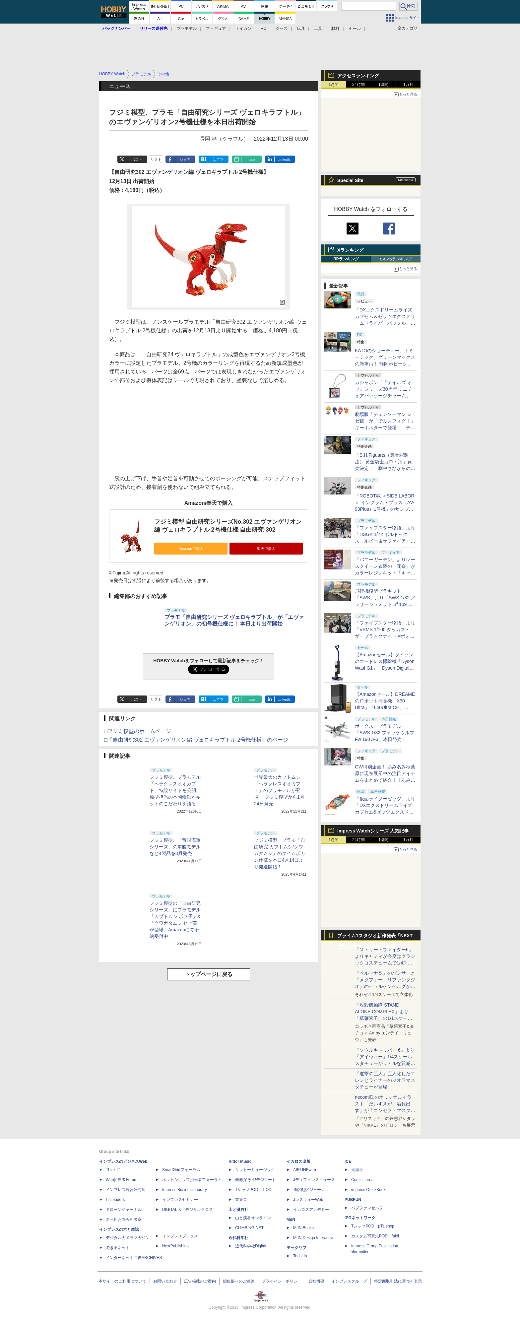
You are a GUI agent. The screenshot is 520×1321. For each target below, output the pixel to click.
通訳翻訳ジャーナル (311, 1189)
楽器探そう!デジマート (255, 1179)
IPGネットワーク (360, 1218)
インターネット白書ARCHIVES (134, 1257)
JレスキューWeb (308, 1199)
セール (355, 28)
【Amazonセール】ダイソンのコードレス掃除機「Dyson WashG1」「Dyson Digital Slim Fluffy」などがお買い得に (385, 668)
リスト (156, 160)
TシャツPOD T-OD (253, 1189)
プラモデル (187, 28)
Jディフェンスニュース (314, 1179)
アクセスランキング (358, 75)
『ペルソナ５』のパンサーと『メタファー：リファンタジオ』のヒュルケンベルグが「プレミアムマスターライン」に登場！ (385, 986)
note (251, 160)
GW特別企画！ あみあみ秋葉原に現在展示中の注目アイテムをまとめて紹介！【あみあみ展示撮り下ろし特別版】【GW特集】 (385, 780)
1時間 (334, 84)
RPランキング (346, 259)
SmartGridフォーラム (181, 1169)
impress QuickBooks (369, 1189)
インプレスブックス (180, 1236)
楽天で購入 (266, 549)
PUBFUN (353, 1199)
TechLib (300, 1256)
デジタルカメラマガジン (128, 1237)
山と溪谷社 (238, 1209)
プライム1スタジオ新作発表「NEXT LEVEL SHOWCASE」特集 (375, 937)
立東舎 (241, 1199)
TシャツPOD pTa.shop (372, 1226)
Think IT (113, 1169)
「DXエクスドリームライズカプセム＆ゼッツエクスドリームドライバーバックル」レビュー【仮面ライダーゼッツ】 (385, 323)
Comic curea (362, 1179)
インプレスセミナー (180, 1199)
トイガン (243, 28)
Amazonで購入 (190, 549)
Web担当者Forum (121, 1179)
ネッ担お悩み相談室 (124, 1219)
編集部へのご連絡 (239, 1281)
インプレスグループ (349, 1281)
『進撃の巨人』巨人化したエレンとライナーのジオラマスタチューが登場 (385, 1080)
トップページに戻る (208, 974)
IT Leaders (115, 1199)
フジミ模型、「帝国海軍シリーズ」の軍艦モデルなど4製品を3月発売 (175, 846)
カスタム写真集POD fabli (375, 1236)
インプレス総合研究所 (126, 1189)
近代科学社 (238, 1237)
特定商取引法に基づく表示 (398, 1281)
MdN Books (303, 1227)
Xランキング (350, 250)
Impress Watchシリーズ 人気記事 (373, 830)
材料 (335, 28)
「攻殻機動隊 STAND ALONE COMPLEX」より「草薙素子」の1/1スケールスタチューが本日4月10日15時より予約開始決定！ (384, 1018)
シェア (184, 160)
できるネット (118, 1247)
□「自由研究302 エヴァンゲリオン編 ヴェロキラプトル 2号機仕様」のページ (196, 740)
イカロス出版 (298, 1161)
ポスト (136, 160)
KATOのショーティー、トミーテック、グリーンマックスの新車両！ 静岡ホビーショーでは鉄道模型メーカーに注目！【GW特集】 (385, 364)
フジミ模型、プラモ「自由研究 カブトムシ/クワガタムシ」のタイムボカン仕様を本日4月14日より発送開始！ (279, 853)
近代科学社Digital (250, 1246)
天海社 (357, 1169)
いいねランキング (396, 259)
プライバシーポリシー (281, 1281)
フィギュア (216, 28)
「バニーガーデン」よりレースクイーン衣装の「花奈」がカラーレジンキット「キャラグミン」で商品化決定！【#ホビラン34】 (385, 573)
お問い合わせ (165, 1281)
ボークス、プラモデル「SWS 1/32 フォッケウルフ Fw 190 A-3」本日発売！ (384, 732)
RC (263, 28)
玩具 (301, 28)
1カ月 (408, 84)
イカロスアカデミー (311, 1209)
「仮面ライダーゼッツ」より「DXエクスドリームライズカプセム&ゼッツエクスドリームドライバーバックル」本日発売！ (385, 812)
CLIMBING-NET (249, 1227)
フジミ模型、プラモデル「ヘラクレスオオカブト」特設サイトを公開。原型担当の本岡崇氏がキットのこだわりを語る (175, 790)
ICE (348, 1161)
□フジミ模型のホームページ (137, 731)
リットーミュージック (255, 1169)
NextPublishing (175, 1246)
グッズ (282, 28)
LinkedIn (285, 160)
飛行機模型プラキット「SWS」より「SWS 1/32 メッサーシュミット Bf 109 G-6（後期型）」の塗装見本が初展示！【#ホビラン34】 (385, 604)
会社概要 (316, 1281)
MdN (291, 1219)
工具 (318, 28)
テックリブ (296, 1247)
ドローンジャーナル (124, 1209)
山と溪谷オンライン (253, 1218)
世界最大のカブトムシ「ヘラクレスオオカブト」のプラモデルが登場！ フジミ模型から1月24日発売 (279, 790)
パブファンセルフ (367, 1208)
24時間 (358, 84)
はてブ (218, 160)
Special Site (350, 180)
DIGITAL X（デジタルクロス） (189, 1209)
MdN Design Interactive (314, 1237)
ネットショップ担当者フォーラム (192, 1179)
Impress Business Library (184, 1189)
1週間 (383, 84)
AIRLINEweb (304, 1169)
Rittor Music (239, 1161)
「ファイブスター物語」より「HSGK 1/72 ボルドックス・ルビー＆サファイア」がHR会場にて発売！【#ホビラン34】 (385, 541)
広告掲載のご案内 (200, 1281)
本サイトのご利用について (122, 1281)
